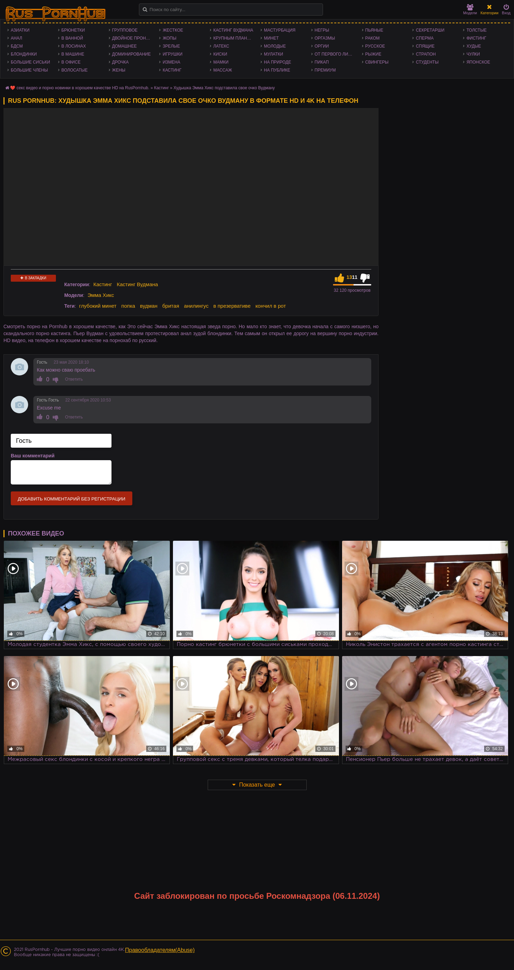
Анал (16, 38)
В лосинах (73, 46)
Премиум (325, 70)
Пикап (322, 62)
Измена (171, 62)
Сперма (424, 38)
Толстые (476, 30)
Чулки (473, 54)
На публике (277, 70)
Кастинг (172, 70)
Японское (478, 62)
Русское (375, 46)
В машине (72, 54)
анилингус (196, 306)
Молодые (275, 46)
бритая (170, 306)
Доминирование (131, 54)
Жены (118, 70)
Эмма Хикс (101, 295)
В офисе (71, 62)
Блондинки (24, 54)
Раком (372, 38)
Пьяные (374, 30)
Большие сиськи (30, 62)
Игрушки (172, 54)
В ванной (72, 38)
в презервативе (231, 306)
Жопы (169, 38)
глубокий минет (98, 306)
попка (128, 306)
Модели (470, 9)
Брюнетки (73, 30)
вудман (148, 306)
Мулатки (273, 54)
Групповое (125, 30)
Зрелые (171, 46)
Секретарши (430, 30)
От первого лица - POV (336, 54)
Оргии (322, 46)
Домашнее (124, 46)
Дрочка (120, 62)
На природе (277, 62)
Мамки (221, 62)
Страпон (426, 54)
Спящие (425, 46)
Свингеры (377, 62)
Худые (473, 46)
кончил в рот (270, 306)
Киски (220, 54)
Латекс (221, 46)
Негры (322, 30)
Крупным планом (233, 38)
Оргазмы (325, 38)
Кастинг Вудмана (233, 30)
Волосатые (74, 70)
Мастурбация (280, 30)
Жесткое (173, 30)
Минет (271, 38)
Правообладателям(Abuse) (160, 950)
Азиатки (20, 30)
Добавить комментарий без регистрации (71, 498)
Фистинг (476, 38)
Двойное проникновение (134, 38)
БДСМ (17, 46)
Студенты (427, 62)
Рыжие (373, 54)
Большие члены (29, 70)
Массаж (222, 70)
